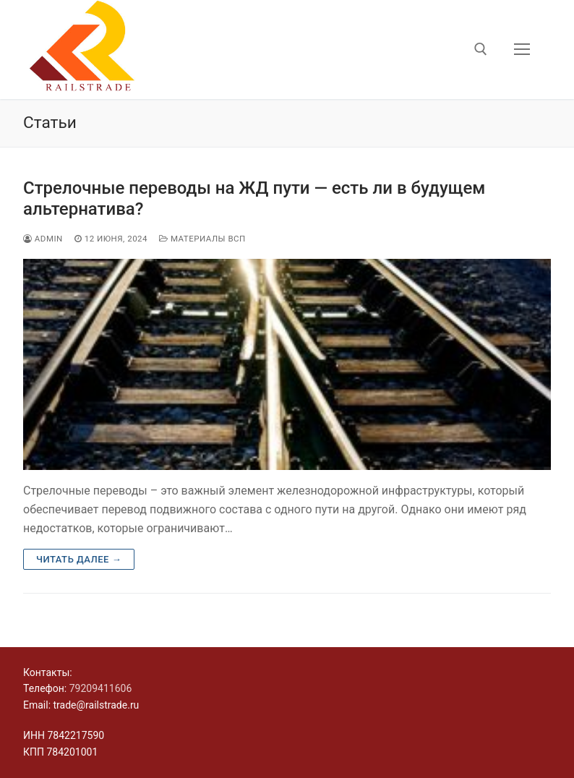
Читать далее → (78, 559)
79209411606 (100, 688)
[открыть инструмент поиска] (480, 49)
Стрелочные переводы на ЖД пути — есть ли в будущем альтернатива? (254, 198)
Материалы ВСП (202, 239)
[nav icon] (522, 50)
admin (43, 239)
